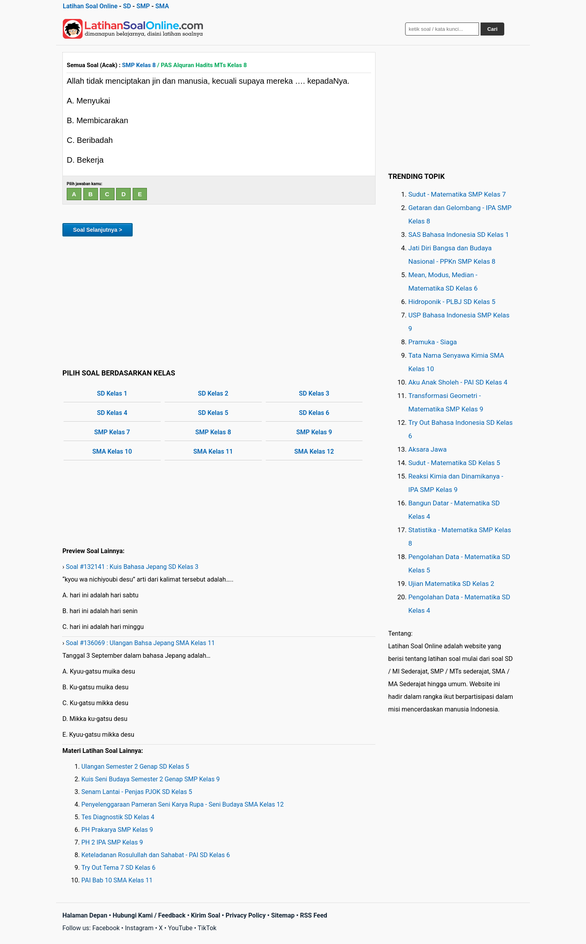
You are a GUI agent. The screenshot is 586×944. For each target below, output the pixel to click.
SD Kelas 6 (314, 413)
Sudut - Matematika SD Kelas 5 (454, 463)
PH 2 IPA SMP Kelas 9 (112, 842)
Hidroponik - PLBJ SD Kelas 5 (452, 302)
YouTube (180, 928)
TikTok (207, 928)
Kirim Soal (205, 915)
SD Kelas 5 (213, 413)
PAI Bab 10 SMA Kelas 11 (117, 880)
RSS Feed (313, 915)
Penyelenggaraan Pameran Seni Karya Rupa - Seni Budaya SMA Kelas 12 (182, 804)
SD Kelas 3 (314, 393)
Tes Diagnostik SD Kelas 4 (117, 817)
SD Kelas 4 (112, 413)
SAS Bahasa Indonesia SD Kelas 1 (458, 234)
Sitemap (283, 915)
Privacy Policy (245, 915)
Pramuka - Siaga (432, 342)
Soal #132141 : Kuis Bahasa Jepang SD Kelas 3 (132, 567)
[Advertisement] (219, 301)
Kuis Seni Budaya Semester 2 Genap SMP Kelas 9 (150, 779)
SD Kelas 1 (112, 393)
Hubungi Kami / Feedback (149, 915)
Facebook (106, 928)
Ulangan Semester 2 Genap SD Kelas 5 (135, 766)
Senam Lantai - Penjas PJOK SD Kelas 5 (136, 792)
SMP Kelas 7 (112, 432)
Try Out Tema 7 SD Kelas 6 (118, 867)
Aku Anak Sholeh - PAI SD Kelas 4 (457, 382)
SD (127, 6)
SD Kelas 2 (213, 393)
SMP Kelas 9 (314, 432)
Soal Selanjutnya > (97, 230)
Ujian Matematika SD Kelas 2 (451, 583)
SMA (162, 6)
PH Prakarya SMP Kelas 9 (117, 829)
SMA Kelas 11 (213, 451)
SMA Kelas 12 (314, 451)
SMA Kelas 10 (112, 451)
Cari (492, 29)
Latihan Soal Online (90, 6)
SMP (143, 6)
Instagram (139, 928)
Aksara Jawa (427, 449)
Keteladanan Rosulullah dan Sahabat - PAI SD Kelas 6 (155, 855)
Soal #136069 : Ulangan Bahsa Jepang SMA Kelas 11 (140, 643)
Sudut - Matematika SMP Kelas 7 (457, 194)
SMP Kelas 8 (139, 65)
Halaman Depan (84, 915)
